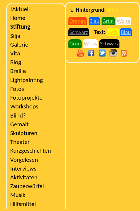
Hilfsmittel (23, 204)
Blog (15, 62)
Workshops (24, 106)
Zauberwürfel (27, 186)
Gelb (112, 32)
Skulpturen (24, 133)
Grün (108, 21)
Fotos (17, 89)
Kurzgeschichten (30, 150)
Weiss (123, 21)
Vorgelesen (24, 160)
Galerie (19, 44)
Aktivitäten (24, 177)
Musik (18, 195)
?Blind (18, 115)
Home (18, 18)
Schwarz (78, 32)
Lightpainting (26, 80)
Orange (77, 21)
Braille (18, 71)
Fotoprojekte (26, 97)
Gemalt (19, 124)
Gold (113, 9)
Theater (20, 142)
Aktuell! (20, 9)
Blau (94, 21)
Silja (15, 36)
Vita (15, 53)
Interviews (23, 168)
